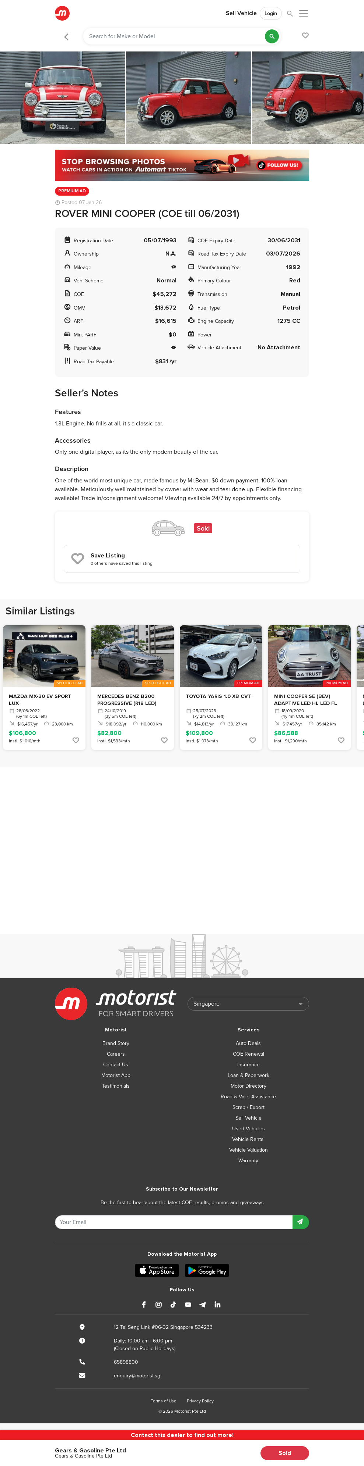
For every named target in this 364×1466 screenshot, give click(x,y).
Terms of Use (163, 1400)
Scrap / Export (248, 1107)
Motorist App (115, 1075)
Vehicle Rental (248, 1139)
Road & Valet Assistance (248, 1097)
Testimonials (116, 1086)
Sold (285, 1453)
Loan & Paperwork (248, 1075)
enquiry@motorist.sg (137, 1376)
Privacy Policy (200, 1400)
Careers (116, 1054)
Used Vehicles (248, 1129)
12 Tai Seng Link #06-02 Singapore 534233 (163, 1327)
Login (271, 13)
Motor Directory (248, 1086)
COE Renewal (248, 1054)
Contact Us (115, 1065)
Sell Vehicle (241, 13)
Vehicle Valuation (248, 1150)
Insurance (248, 1065)
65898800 (126, 1362)
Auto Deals (248, 1043)
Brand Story (115, 1043)
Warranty (248, 1161)
